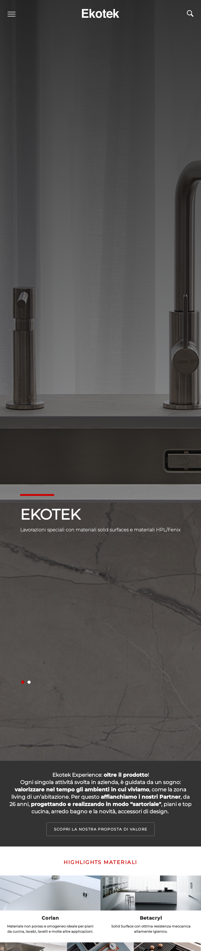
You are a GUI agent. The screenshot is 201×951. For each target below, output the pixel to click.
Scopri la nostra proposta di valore (100, 829)
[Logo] (100, 12)
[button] (22, 682)
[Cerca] (190, 15)
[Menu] (12, 14)
